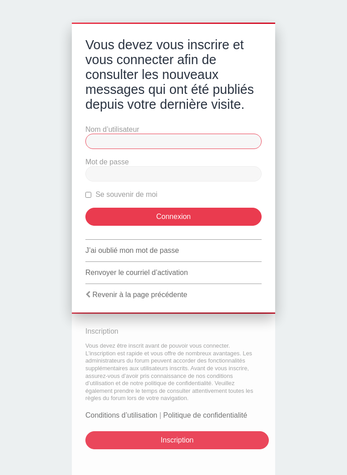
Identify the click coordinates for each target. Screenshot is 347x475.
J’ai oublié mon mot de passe (132, 250)
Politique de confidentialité (205, 415)
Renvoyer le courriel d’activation (136, 272)
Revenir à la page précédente (139, 294)
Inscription (177, 440)
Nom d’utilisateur (112, 129)
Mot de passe (107, 162)
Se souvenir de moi (121, 194)
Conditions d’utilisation (121, 415)
